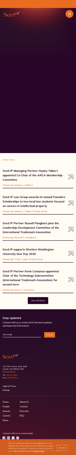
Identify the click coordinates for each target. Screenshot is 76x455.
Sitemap (6, 390)
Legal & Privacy (9, 386)
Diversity (24, 411)
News (5, 420)
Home (6, 401)
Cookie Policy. (38, 451)
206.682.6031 (12, 378)
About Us (24, 401)
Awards (6, 411)
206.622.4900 (11, 375)
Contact (24, 406)
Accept (62, 447)
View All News (38, 300)
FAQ (22, 415)
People (6, 406)
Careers (7, 415)
